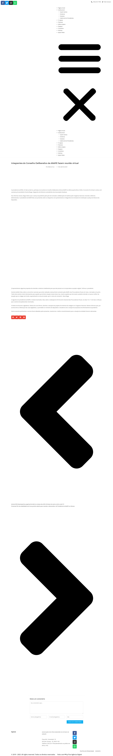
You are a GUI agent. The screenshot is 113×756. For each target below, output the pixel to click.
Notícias (60, 30)
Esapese (60, 26)
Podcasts (60, 22)
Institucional (61, 10)
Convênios (61, 28)
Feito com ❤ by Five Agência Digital (69, 754)
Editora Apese (61, 24)
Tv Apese (60, 20)
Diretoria (62, 14)
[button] (80, 81)
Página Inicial (61, 8)
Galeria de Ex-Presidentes (67, 18)
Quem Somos (63, 12)
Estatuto (62, 16)
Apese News (61, 32)
